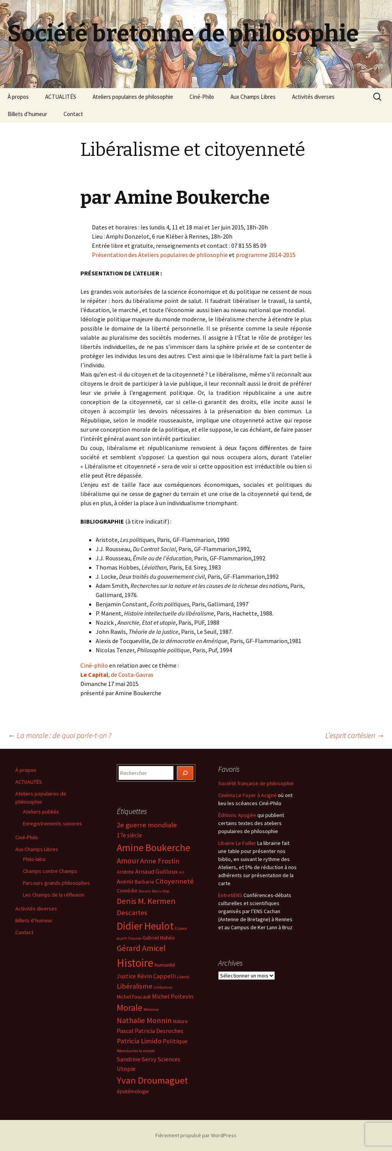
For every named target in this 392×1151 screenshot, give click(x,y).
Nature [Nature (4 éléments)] (180, 1021)
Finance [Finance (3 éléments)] (134, 938)
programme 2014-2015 (266, 255)
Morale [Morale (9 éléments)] (129, 1007)
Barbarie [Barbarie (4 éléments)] (144, 881)
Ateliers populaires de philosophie (133, 96)
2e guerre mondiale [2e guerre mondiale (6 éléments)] (147, 824)
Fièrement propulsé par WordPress (196, 1135)
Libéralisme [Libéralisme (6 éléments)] (134, 986)
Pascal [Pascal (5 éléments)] (125, 1031)
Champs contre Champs (50, 871)
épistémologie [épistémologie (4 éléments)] (133, 1091)
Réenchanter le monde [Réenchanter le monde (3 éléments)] (136, 1050)
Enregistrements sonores (52, 823)
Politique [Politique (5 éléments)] (175, 1041)
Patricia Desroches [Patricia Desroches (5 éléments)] (159, 1031)
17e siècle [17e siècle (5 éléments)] (129, 835)
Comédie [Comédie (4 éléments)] (127, 890)
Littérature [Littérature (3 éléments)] (163, 987)
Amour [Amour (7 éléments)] (128, 861)
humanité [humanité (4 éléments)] (165, 964)
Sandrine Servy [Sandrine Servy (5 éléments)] (137, 1059)
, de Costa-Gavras (117, 674)
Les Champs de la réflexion (53, 894)
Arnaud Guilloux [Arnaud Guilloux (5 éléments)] (156, 871)
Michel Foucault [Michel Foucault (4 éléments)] (134, 996)
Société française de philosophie (256, 783)
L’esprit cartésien (354, 735)
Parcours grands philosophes (56, 882)
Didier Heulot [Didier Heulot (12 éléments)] (145, 925)
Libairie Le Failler (237, 843)
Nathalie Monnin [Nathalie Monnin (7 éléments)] (144, 1020)
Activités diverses (313, 96)
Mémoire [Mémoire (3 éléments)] (151, 1009)
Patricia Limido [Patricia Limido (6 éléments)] (139, 1040)
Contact (73, 114)
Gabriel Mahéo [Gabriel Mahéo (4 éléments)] (158, 937)
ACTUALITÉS (60, 96)
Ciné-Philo (201, 96)
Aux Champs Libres (253, 96)
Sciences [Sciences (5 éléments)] (169, 1059)
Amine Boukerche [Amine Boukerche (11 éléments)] (153, 847)
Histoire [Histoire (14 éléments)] (135, 963)
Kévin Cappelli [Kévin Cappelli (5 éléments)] (156, 976)
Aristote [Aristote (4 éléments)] (125, 871)
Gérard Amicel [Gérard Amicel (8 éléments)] (141, 948)
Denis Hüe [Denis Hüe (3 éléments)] (160, 891)
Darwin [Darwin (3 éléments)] (145, 891)
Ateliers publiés (41, 811)
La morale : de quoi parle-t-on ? (59, 735)
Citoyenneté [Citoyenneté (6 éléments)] (174, 881)
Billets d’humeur (27, 114)
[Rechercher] (185, 773)
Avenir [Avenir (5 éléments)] (125, 881)
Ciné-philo (94, 665)
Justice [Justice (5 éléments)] (126, 976)
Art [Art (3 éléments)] (181, 872)
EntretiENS (230, 895)
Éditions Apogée (237, 815)
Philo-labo (34, 859)
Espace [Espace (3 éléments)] (181, 928)
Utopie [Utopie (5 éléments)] (126, 1068)
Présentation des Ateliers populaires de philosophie (160, 255)
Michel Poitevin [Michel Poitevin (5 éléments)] (172, 996)
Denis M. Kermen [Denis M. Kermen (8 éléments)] (146, 901)
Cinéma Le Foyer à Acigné (247, 795)
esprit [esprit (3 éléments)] (122, 938)
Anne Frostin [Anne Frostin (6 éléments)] (160, 860)
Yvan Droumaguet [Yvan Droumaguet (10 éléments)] (152, 1080)
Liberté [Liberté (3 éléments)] (183, 976)
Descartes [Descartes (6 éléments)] (132, 912)
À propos (18, 96)
